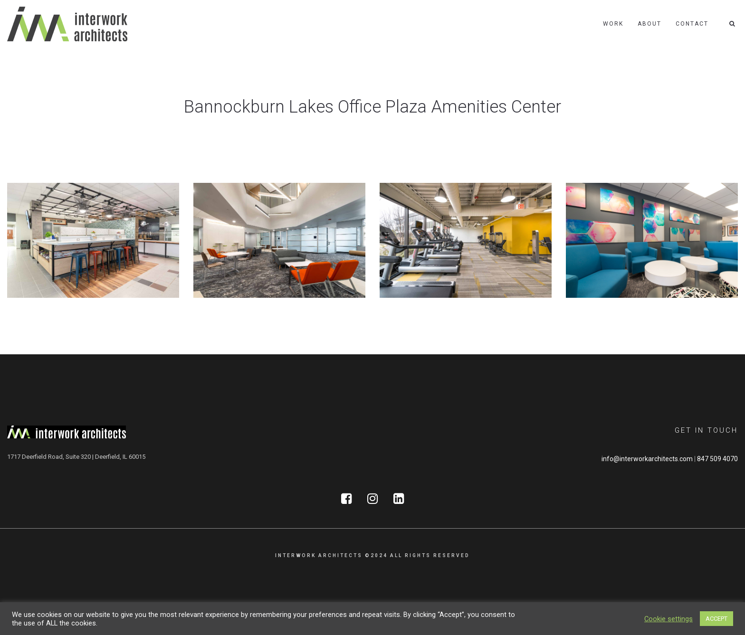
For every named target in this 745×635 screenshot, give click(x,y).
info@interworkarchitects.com (647, 459)
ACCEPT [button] (716, 618)
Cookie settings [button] (668, 619)
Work (613, 23)
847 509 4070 (717, 459)
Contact (692, 23)
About (649, 23)
